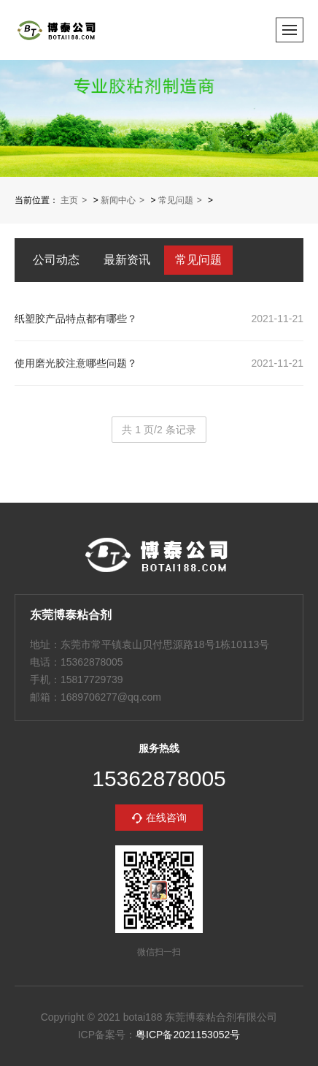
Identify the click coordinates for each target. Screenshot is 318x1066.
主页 (69, 200)
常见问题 (175, 200)
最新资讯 (127, 260)
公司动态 (56, 260)
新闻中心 (118, 200)
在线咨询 (166, 817)
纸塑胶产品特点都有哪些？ (76, 318)
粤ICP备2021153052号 (188, 1034)
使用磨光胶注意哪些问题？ (76, 363)
